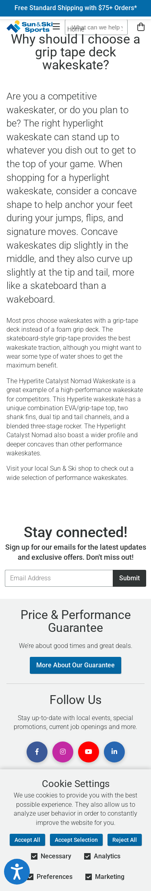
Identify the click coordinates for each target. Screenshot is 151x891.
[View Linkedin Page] (114, 751)
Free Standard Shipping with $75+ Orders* (75, 8)
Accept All (27, 840)
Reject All (124, 840)
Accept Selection (76, 840)
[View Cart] (141, 27)
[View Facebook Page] (37, 751)
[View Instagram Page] (62, 751)
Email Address (4, 569)
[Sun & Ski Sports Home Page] (29, 26)
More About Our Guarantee (75, 665)
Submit (129, 578)
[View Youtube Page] (88, 751)
